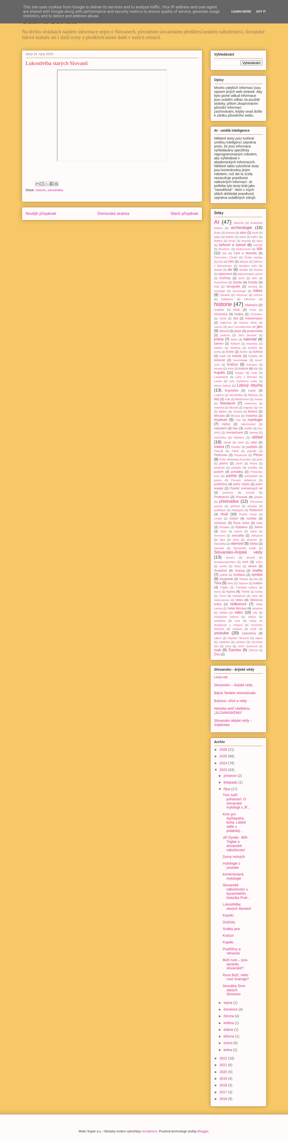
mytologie (255, 420)
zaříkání (241, 642)
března (229, 1036)
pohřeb (231, 476)
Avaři (255, 232)
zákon (218, 638)
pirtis (260, 459)
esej (216, 286)
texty (230, 583)
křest (230, 368)
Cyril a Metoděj (245, 253)
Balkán (230, 236)
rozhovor (220, 523)
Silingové (256, 535)
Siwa (236, 539)
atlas (243, 232)
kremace (252, 364)
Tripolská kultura (246, 587)
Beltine (218, 240)
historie (41, 190)
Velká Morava (236, 608)
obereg (253, 432)
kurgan (239, 372)
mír (260, 407)
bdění (254, 236)
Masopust (227, 403)
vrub (237, 620)
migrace (248, 407)
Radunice (255, 510)
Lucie (252, 390)
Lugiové (219, 395)
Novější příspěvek (41, 213)
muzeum (221, 420)
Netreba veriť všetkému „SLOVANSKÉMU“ (232, 710)
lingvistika (231, 390)
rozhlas (252, 518)
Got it (261, 11)
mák (227, 399)
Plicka (253, 463)
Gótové (257, 294)
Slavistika (220, 543)
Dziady (253, 282)
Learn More (241, 11)
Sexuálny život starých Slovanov (234, 990)
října (227, 789)
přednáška (228, 501)
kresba (218, 368)
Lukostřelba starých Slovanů (237, 906)
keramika (251, 343)
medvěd (219, 407)
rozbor (233, 518)
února (228, 1043)
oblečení (239, 437)
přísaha (252, 506)
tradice (258, 583)
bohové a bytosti (232, 245)
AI (216, 222)
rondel (218, 518)
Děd (231, 261)
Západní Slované (238, 638)
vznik (253, 628)
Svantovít (220, 570)
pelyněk (252, 451)
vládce (252, 616)
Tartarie (243, 579)
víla (255, 612)
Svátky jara (231, 929)
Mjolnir (223, 411)
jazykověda (255, 331)
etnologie (219, 291)
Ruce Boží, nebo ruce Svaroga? (236, 977)
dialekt (218, 269)
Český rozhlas (253, 257)
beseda (246, 240)
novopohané (234, 432)
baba (217, 236)
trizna (217, 591)
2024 (223, 763)
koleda (236, 356)
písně (239, 463)
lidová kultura (222, 385)
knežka (252, 347)
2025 (223, 756)
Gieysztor (241, 294)
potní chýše (241, 484)
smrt (245, 562)
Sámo (258, 527)
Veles (239, 600)
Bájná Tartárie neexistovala (235, 693)
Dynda (237, 282)
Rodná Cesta (248, 514)
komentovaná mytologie (233, 876)
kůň (256, 368)
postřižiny (220, 484)
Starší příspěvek (184, 213)
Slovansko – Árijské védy (233, 685)
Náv (235, 428)
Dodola (258, 269)
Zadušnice (249, 633)
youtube (221, 633)
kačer (234, 339)
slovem (230, 557)
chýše (222, 318)
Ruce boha (241, 523)
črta (220, 261)
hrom (253, 309)
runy (259, 523)
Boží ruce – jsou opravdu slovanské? (235, 964)
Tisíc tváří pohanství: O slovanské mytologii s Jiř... (236, 801)
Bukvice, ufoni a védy (230, 701)
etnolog (252, 286)
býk (224, 253)
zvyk (217, 650)
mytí (238, 419)
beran (232, 240)
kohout (258, 351)
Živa (217, 654)
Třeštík (245, 591)
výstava (237, 628)
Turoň (222, 595)
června (229, 1016)
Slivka (254, 543)
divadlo (243, 269)
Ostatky (236, 446)
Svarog (240, 570)
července (231, 1009)
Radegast (238, 510)
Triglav (224, 587)
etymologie (239, 291)
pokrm (218, 480)
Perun (257, 455)
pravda (250, 492)
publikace (220, 510)
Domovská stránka (113, 213)
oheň (241, 442)
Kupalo (219, 372)
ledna (228, 1050)
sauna (238, 531)
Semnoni (219, 535)
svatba (257, 570)
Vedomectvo (222, 600)
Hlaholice (251, 305)
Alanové (239, 222)
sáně (223, 531)
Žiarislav (234, 650)
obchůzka (220, 437)
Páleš (235, 451)
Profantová (221, 497)
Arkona (230, 232)
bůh (259, 249)
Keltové (235, 343)
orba (254, 442)
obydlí (227, 442)
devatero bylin (248, 265)
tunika (259, 591)
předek (258, 497)
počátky (252, 467)
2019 (223, 1078)
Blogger (203, 1131)
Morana (219, 415)
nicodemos (149, 1131)
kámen (219, 343)
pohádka (237, 472)
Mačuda (253, 395)
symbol (256, 575)
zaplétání (224, 642)
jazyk (237, 331)
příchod (234, 506)
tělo (256, 579)
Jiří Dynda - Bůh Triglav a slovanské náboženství (235, 843)
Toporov (243, 583)
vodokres (219, 620)
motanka (251, 415)
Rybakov (241, 527)
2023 (223, 770)
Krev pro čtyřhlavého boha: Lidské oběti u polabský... (234, 822)
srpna (228, 1003)
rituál (224, 514)
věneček (257, 608)
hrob (236, 309)
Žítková (253, 650)
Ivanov (218, 326)
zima (228, 646)
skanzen (252, 539)
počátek (236, 467)
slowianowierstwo (225, 561)
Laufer (218, 381)
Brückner (224, 249)
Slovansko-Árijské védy (238, 552)
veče (255, 595)
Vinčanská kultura (226, 616)
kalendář (250, 339)
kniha (217, 351)
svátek (224, 574)
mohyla (237, 411)
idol (235, 318)
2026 (223, 749)
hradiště (219, 309)
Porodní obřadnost (243, 480)
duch (242, 278)
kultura (243, 368)
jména (219, 339)
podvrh (219, 472)
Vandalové (238, 595)
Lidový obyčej (250, 385)
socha (223, 566)
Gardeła (225, 294)
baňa (243, 236)
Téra (217, 583)
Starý (237, 566)
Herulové (249, 299)
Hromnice (221, 314)
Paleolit (218, 451)
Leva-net (221, 677)
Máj (216, 399)
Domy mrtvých (234, 857)
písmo (223, 463)
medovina (251, 403)
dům (254, 278)
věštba (223, 612)
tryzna (230, 591)
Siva (222, 539)
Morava (235, 415)
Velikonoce (238, 604)
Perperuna (240, 455)
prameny (228, 492)
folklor (257, 291)
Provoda (241, 497)
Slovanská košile (244, 548)
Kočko (244, 351)
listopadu (231, 782)
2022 (223, 1058)
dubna (229, 1030)
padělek (252, 447)
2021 (223, 1065)
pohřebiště (251, 476)
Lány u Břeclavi (246, 376)
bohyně (258, 245)
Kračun (232, 364)
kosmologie (240, 360)
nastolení (220, 428)
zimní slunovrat (247, 646)
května (229, 1023)
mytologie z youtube (231, 865)
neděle (248, 428)
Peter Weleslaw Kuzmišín (235, 459)
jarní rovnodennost (239, 326)
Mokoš (252, 411)
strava (252, 566)
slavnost (237, 543)
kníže (230, 351)
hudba (238, 314)
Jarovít (224, 331)
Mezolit (233, 407)
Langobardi (221, 376)
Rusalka (224, 527)
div (230, 269)
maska (258, 399)
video (238, 612)
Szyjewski (226, 579)
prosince (231, 776)
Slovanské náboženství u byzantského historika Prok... (236, 891)
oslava (219, 447)
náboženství (248, 424)
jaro (259, 327)
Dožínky (225, 278)
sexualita (238, 535)
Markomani (242, 399)
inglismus (226, 322)
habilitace (227, 299)
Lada (254, 372)
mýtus (226, 424)
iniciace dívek (248, 322)
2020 (223, 1072)
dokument (225, 274)
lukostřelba (55, 190)
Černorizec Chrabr (226, 257)
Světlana (239, 575)
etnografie (233, 286)
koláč (222, 355)
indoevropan (253, 318)
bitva (260, 240)
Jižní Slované (247, 335)
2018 (223, 1085)
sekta (253, 531)
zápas (259, 638)
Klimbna (235, 347)
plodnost (219, 467)
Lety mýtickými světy (243, 381)
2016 (223, 1099)
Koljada (253, 355)
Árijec (217, 232)
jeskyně (225, 335)
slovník (250, 557)
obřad (257, 437)
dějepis (244, 261)
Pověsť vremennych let (246, 488)
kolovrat (219, 360)
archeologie (241, 227)
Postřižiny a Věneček (231, 951)
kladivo (218, 347)
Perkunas (220, 455)
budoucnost (243, 249)
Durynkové (220, 282)
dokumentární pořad (250, 273)
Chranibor (256, 314)
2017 (223, 1092)
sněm (259, 561)
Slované (219, 548)
